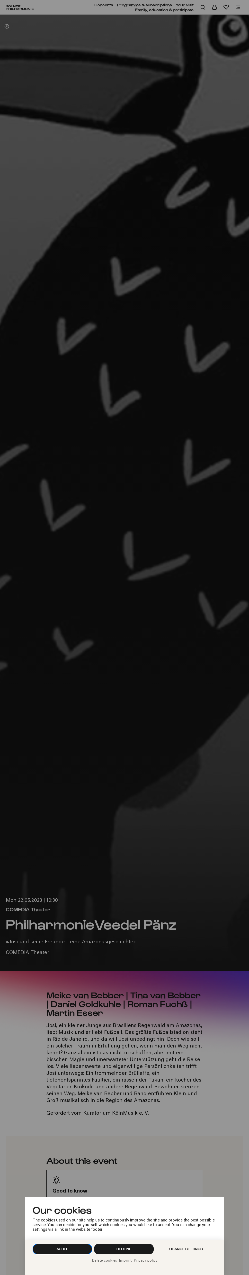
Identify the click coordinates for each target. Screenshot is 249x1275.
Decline (123, 1249)
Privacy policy (145, 1261)
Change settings (186, 1249)
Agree (62, 1249)
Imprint (125, 1261)
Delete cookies (104, 1261)
